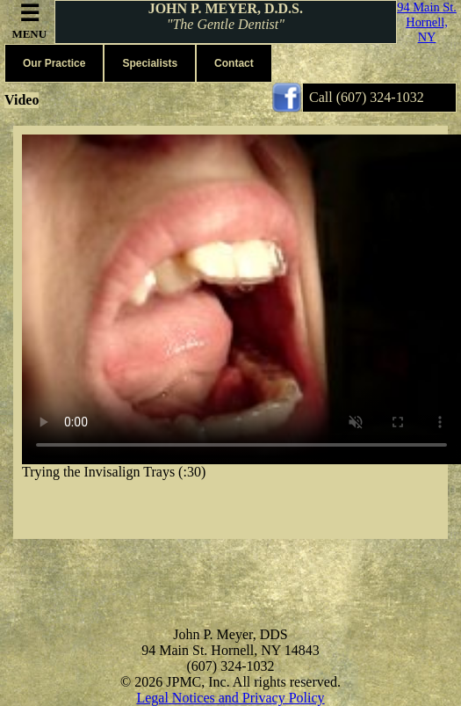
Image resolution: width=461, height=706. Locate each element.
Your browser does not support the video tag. (241, 299)
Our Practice (54, 63)
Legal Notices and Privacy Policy (230, 697)
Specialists (149, 63)
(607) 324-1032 (380, 97)
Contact (234, 63)
